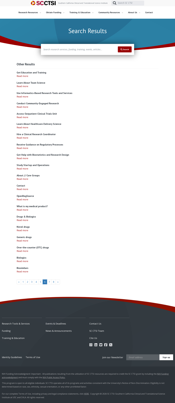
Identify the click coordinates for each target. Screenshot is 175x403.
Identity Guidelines (12, 357)
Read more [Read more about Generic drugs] (22, 240)
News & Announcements (59, 330)
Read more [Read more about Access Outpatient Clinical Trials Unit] (22, 117)
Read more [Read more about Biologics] (22, 261)
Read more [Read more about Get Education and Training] (22, 76)
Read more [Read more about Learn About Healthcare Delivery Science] (22, 127)
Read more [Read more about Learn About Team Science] (22, 86)
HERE (86, 393)
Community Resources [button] (110, 12)
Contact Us (95, 323)
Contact (149, 12)
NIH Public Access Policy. (54, 377)
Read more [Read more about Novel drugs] (22, 230)
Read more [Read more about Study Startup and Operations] (22, 168)
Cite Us (93, 338)
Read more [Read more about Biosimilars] (22, 271)
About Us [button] (134, 12)
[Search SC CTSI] (131, 3)
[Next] (58, 281)
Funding (6, 330)
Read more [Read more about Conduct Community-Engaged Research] (22, 106)
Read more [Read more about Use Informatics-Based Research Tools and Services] (22, 96)
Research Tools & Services (16, 323)
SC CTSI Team (96, 330)
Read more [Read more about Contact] (22, 189)
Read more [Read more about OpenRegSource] (22, 199)
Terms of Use (33, 357)
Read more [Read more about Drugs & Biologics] (22, 220)
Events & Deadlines (56, 323)
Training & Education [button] (81, 12)
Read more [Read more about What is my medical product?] (22, 209)
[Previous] (19, 281)
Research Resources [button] (30, 12)
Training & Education (13, 338)
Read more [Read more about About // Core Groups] (22, 178)
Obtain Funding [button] (55, 12)
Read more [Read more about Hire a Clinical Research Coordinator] (22, 137)
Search (124, 49)
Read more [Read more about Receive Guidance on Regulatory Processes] (22, 148)
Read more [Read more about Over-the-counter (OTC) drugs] (22, 250)
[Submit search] (114, 3)
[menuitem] (30, 12)
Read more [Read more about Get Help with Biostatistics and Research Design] (22, 158)
